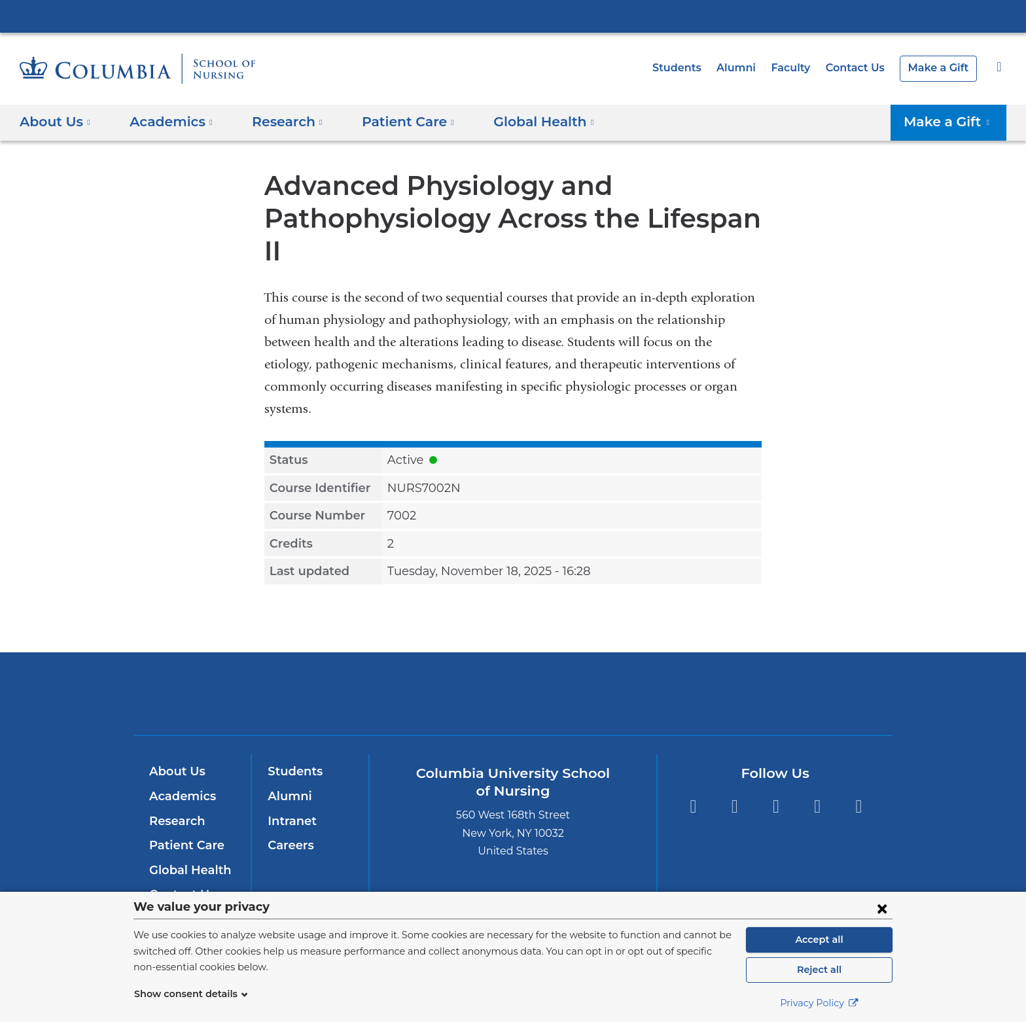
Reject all (819, 969)
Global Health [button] (522, 122)
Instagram (734, 774)
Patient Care (183, 812)
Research (175, 788)
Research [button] (278, 122)
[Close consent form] (882, 908)
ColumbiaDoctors (702, 660)
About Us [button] (55, 122)
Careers (289, 812)
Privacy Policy (819, 1003)
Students (693, 67)
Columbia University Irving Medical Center (513, 16)
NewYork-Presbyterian (513, 669)
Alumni (748, 67)
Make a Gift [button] (952, 122)
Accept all (819, 939)
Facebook (692, 774)
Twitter (776, 774)
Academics (180, 763)
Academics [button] (167, 122)
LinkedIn (859, 774)
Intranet (289, 788)
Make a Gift (940, 67)
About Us (175, 738)
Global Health (187, 837)
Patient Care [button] (393, 122)
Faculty (800, 67)
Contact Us (861, 67)
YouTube (817, 774)
